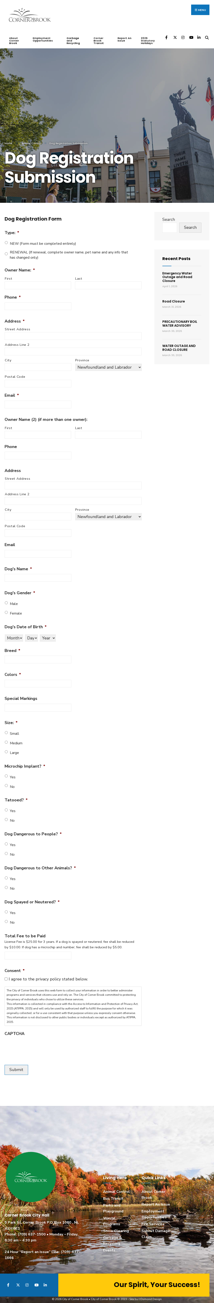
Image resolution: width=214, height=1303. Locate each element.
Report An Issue (124, 35)
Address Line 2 (17, 340)
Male (14, 599)
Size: (11, 718)
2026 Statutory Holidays (148, 36)
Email (12, 391)
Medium (16, 739)
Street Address (17, 325)
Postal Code (15, 372)
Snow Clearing (116, 1226)
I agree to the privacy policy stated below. (48, 975)
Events (109, 1246)
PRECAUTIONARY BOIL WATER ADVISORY (179, 319)
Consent (15, 966)
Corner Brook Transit (99, 36)
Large (14, 748)
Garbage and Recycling (73, 36)
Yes (13, 773)
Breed (12, 646)
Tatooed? (16, 796)
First (8, 274)
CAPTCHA (14, 1029)
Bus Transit (113, 1194)
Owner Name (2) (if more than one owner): (46, 415)
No (12, 782)
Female (16, 609)
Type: (12, 228)
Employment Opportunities (43, 35)
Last (78, 274)
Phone (13, 293)
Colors (13, 670)
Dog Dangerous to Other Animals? (40, 864)
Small (14, 729)
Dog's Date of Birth (26, 622)
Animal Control (31, 139)
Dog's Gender (20, 589)
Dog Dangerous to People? (33, 830)
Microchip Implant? (25, 762)
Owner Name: (20, 266)
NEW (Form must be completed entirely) (43, 239)
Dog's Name (18, 565)
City (8, 356)
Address (15, 317)
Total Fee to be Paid (25, 932)
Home (8, 139)
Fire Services (153, 1219)
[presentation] (39, 1044)
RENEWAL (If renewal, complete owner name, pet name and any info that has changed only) (69, 251)
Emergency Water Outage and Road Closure (177, 273)
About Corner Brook (14, 36)
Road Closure (173, 297)
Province (82, 356)
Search (168, 215)
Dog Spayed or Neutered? (32, 898)
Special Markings (21, 694)
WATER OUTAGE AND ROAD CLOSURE (179, 344)
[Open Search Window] (207, 33)
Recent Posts (176, 254)
